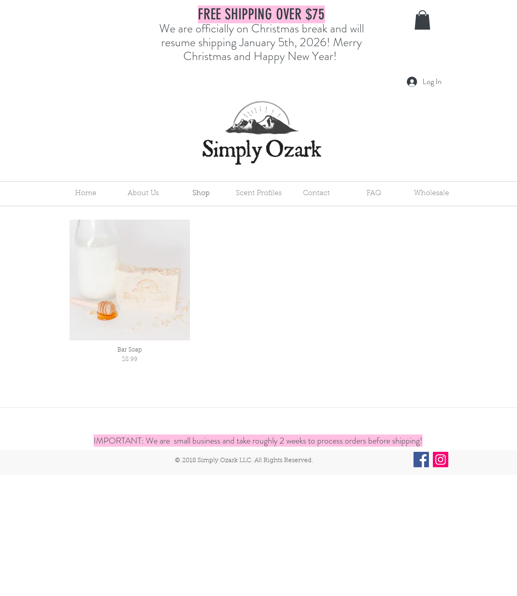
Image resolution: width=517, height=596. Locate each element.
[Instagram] (440, 459)
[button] (422, 20)
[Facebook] (421, 459)
